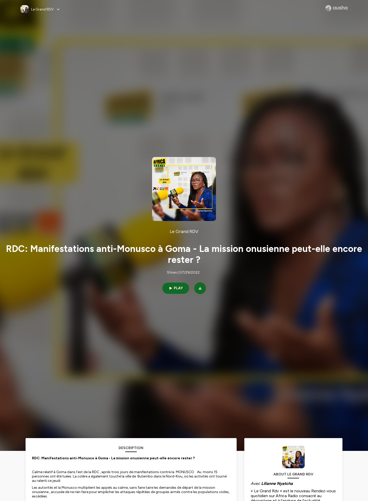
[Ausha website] (336, 8)
